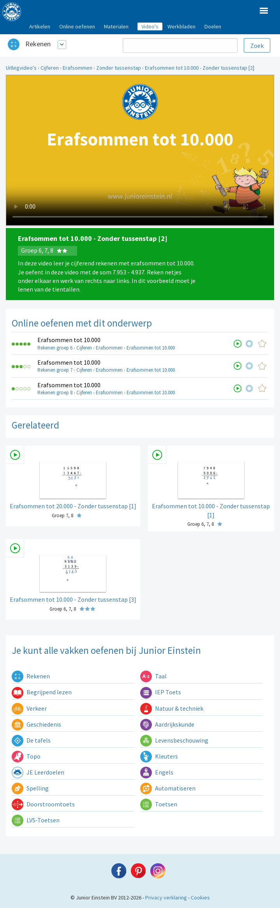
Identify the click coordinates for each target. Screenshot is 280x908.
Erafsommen (77, 67)
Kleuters (159, 756)
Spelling (30, 788)
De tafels (31, 740)
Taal (153, 676)
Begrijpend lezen (42, 692)
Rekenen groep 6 (54, 347)
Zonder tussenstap (118, 67)
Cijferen (50, 67)
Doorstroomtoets (43, 804)
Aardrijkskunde (167, 724)
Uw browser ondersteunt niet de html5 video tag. (140, 150)
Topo (26, 756)
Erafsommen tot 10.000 (68, 340)
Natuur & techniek (171, 708)
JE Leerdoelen (38, 772)
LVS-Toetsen (36, 820)
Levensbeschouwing (174, 740)
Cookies (200, 897)
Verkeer (29, 708)
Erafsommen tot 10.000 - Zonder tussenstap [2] (199, 67)
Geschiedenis (36, 724)
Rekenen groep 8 (54, 392)
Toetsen (158, 804)
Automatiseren (167, 788)
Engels (156, 772)
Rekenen (38, 43)
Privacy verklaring (166, 897)
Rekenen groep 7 (54, 370)
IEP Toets (160, 692)
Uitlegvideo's (21, 67)
